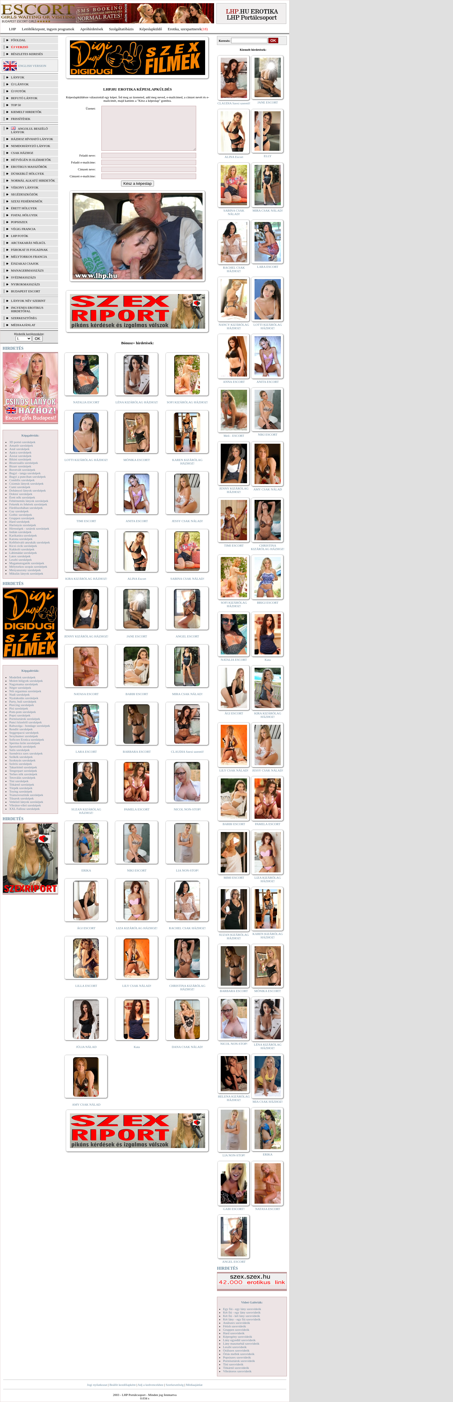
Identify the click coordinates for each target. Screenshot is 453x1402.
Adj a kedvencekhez (151, 1384)
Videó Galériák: (252, 1302)
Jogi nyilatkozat (97, 1384)
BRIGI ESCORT (267, 602)
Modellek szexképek (22, 677)
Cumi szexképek (19, 487)
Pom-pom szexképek (22, 712)
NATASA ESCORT (86, 702)
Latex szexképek (20, 556)
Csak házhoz (22, 153)
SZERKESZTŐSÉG (24, 318)
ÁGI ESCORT (86, 936)
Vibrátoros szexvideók (237, 1371)
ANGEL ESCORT (187, 645)
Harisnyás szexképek (22, 525)
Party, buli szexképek (22, 701)
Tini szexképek (19, 781)
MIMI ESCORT (234, 877)
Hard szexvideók (233, 1333)
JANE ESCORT (137, 645)
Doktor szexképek (20, 494)
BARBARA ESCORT (137, 760)
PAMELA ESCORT (137, 818)
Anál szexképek (19, 449)
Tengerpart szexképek (23, 770)
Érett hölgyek (24, 208)
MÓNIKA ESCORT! (136, 468)
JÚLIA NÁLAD (86, 1055)
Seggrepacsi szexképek (24, 732)
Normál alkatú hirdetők (33, 180)
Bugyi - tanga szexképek (24, 473)
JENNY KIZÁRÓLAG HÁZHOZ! (86, 645)
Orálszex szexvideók (236, 1350)
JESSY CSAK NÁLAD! (187, 529)
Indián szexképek (20, 532)
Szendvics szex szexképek (25, 753)
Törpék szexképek (20, 788)
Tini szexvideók (233, 1364)
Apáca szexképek (20, 452)
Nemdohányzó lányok (30, 146)
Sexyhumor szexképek (23, 736)
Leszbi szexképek (20, 559)
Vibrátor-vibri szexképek (25, 805)
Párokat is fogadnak (29, 249)
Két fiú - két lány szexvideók (241, 1316)
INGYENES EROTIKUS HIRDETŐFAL (27, 309)
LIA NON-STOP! (187, 879)
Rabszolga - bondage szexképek (29, 725)
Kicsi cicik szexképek (23, 545)
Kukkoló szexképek (21, 549)
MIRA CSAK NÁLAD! (187, 702)
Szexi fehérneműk (26, 201)
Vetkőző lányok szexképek (26, 801)
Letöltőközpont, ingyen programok (48, 29)
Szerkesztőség (174, 1384)
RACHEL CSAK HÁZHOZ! (187, 936)
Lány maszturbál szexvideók (241, 1343)
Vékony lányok (24, 187)
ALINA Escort (136, 587)
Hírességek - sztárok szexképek (29, 528)
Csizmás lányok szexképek (26, 483)
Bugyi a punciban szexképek (27, 476)
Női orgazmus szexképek (25, 691)
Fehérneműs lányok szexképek (28, 501)
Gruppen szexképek (21, 518)
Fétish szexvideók (234, 1326)
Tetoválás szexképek (22, 777)
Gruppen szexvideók (236, 1329)
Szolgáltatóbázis (121, 29)
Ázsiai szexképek (20, 456)
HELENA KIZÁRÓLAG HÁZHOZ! (234, 1098)
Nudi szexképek (19, 694)
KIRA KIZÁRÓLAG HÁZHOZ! (86, 587)
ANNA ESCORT (234, 381)
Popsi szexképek (19, 715)
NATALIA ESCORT (86, 411)
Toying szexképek (20, 791)
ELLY (268, 156)
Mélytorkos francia (29, 256)
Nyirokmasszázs (25, 284)
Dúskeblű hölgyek (27, 173)
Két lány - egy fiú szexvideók (242, 1319)
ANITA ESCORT (137, 529)
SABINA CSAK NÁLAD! (187, 587)
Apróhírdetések (91, 29)
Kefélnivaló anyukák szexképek (29, 542)
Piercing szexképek (21, 705)
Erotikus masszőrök (29, 166)
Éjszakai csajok (25, 263)
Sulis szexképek (19, 750)
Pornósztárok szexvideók (239, 1361)
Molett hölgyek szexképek (26, 680)
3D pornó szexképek (22, 442)
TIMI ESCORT (86, 529)
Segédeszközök (24, 194)
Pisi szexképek (18, 708)
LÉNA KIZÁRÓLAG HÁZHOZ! (137, 411)
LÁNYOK (17, 77)
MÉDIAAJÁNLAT (23, 325)
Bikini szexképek (20, 459)
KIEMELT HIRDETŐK (26, 112)
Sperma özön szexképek (24, 743)
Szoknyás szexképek (22, 760)
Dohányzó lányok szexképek (27, 490)
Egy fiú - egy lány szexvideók (242, 1309)
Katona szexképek (20, 539)
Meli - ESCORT (234, 435)
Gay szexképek (19, 511)
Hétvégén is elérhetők (31, 159)
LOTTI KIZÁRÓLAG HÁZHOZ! (86, 468)
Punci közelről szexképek (25, 722)
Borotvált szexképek (22, 469)
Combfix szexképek (22, 480)
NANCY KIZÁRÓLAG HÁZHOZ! (234, 326)
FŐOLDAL (18, 40)
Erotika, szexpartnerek (185, 29)
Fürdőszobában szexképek (26, 507)
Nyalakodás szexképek (23, 698)
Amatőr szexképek (21, 445)
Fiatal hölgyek (24, 215)
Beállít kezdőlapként (122, 1384)
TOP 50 (16, 105)
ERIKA (86, 879)
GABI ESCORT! (234, 1209)
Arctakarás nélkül (28, 242)
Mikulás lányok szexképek (26, 573)
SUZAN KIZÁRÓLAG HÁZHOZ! (86, 819)
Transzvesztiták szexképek (26, 795)
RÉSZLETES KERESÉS (27, 54)
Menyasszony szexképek (25, 570)
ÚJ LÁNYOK (20, 84)
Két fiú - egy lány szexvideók (242, 1312)
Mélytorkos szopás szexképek (28, 566)
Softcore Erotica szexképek (26, 739)
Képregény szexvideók (237, 1336)
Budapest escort (25, 291)
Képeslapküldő (151, 29)
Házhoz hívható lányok (32, 139)
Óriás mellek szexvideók (239, 1354)
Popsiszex (19, 222)
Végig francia (23, 229)
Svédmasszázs (23, 277)
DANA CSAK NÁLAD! (187, 1055)
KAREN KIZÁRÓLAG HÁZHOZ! (187, 470)
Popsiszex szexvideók (237, 1357)
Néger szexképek (20, 687)
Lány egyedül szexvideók (239, 1340)
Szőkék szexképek (21, 757)
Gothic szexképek (20, 514)
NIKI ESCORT (136, 879)
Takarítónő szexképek (23, 767)
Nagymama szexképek (23, 684)
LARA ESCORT (86, 760)
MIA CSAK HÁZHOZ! (268, 1101)
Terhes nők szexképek (23, 774)
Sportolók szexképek (22, 746)
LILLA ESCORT (86, 994)
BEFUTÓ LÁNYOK (24, 98)
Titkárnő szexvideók (236, 1367)
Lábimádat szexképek (23, 552)
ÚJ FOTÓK (18, 91)
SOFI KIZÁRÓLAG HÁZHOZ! (187, 411)
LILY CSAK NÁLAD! (136, 994)
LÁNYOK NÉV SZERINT (28, 300)
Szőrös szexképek (20, 763)
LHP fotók (19, 236)
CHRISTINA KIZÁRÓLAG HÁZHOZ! (187, 996)
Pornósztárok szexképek (24, 718)
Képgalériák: (30, 435)
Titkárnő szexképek (21, 784)
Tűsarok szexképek (21, 798)
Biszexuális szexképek (23, 462)
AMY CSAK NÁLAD (86, 1113)
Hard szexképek (19, 521)
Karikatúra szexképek (23, 535)
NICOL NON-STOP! (187, 818)
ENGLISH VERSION (32, 65)
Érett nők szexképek (22, 497)
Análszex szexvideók (236, 1322)
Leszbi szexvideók (235, 1347)
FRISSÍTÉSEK (20, 119)
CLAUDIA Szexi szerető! (187, 760)
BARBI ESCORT (137, 702)
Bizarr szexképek (20, 466)
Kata (137, 1055)
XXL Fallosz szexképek (24, 808)
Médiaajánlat (194, 1384)
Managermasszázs (27, 270)
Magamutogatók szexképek (26, 563)
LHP (12, 29)
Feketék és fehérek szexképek (28, 504)
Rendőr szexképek (21, 729)
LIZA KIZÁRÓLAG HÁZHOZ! (136, 936)
